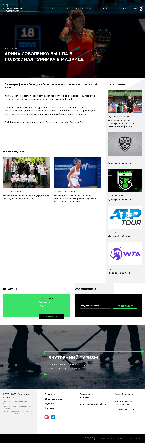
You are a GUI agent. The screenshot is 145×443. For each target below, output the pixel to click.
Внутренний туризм (82, 9)
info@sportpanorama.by (125, 409)
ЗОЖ (114, 9)
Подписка (50, 403)
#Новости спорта (16, 192)
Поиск (123, 9)
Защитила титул (44, 304)
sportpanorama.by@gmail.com (92, 404)
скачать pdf (53, 316)
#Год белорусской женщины (120, 117)
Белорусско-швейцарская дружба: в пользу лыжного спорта (26, 197)
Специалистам (101, 9)
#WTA (110, 269)
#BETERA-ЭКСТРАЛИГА (116, 196)
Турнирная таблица (120, 163)
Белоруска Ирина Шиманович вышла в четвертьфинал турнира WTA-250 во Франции (75, 198)
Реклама (49, 408)
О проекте (50, 394)
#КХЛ (110, 159)
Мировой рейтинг (119, 236)
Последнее (14, 151)
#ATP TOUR (112, 232)
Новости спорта (62, 9)
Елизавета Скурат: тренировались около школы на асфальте (121, 123)
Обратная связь (53, 399)
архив (10, 289)
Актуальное (117, 84)
